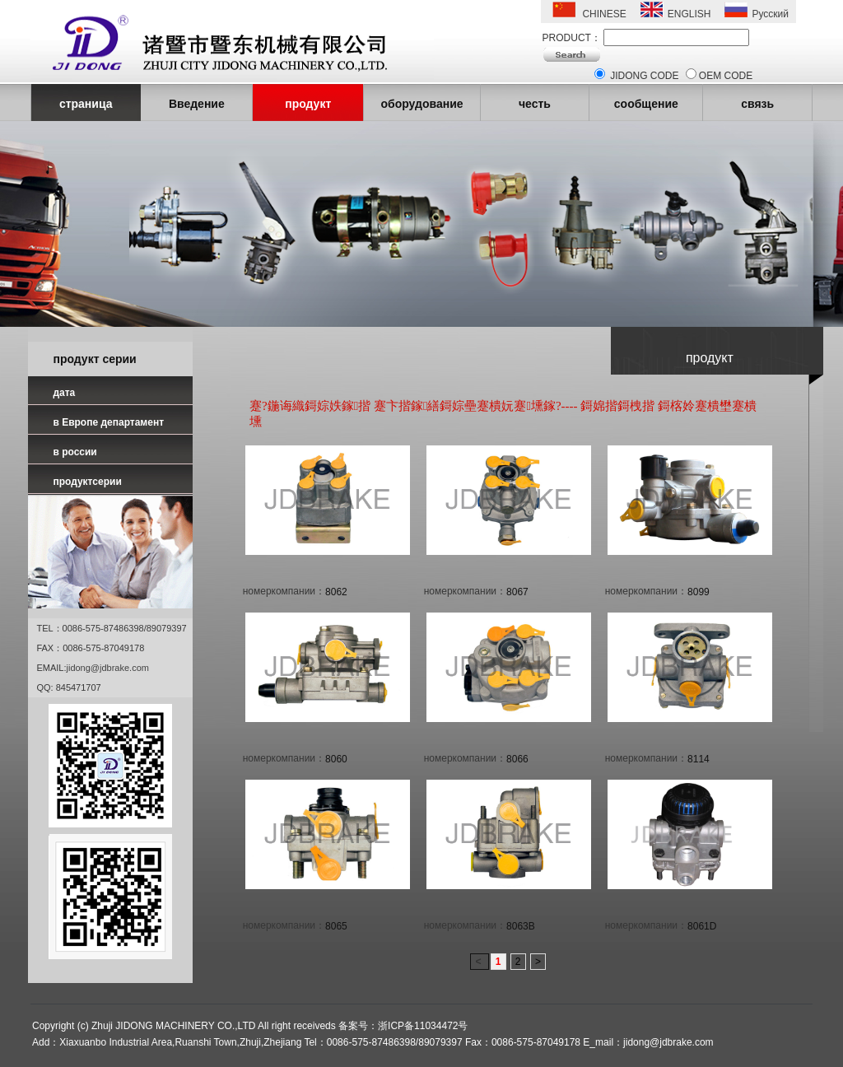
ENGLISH (689, 14)
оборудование (421, 103)
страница (86, 103)
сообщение (646, 103)
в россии (74, 452)
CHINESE (604, 14)
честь (535, 103)
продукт (308, 103)
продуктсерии (87, 481)
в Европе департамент (108, 422)
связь (757, 103)
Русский (770, 14)
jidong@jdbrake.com (108, 668)
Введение (197, 103)
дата (64, 392)
